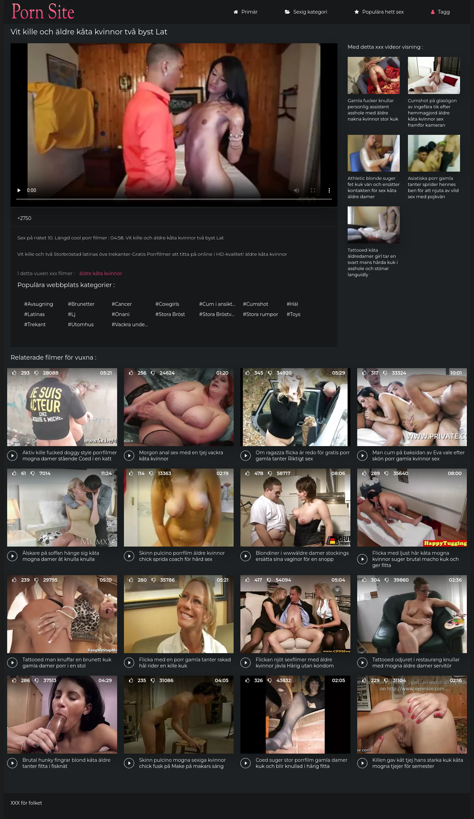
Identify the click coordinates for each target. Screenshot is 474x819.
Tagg (440, 12)
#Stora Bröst (170, 314)
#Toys (293, 314)
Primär (246, 12)
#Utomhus (81, 324)
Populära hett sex (379, 12)
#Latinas (34, 314)
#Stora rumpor (260, 314)
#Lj (72, 314)
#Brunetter (81, 304)
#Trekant (35, 324)
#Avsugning (38, 304)
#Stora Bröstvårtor (219, 314)
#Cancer (122, 304)
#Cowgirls (167, 304)
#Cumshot (255, 304)
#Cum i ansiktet (218, 304)
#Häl (292, 304)
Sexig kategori (306, 12)
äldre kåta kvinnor (100, 273)
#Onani (120, 314)
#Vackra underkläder (132, 324)
